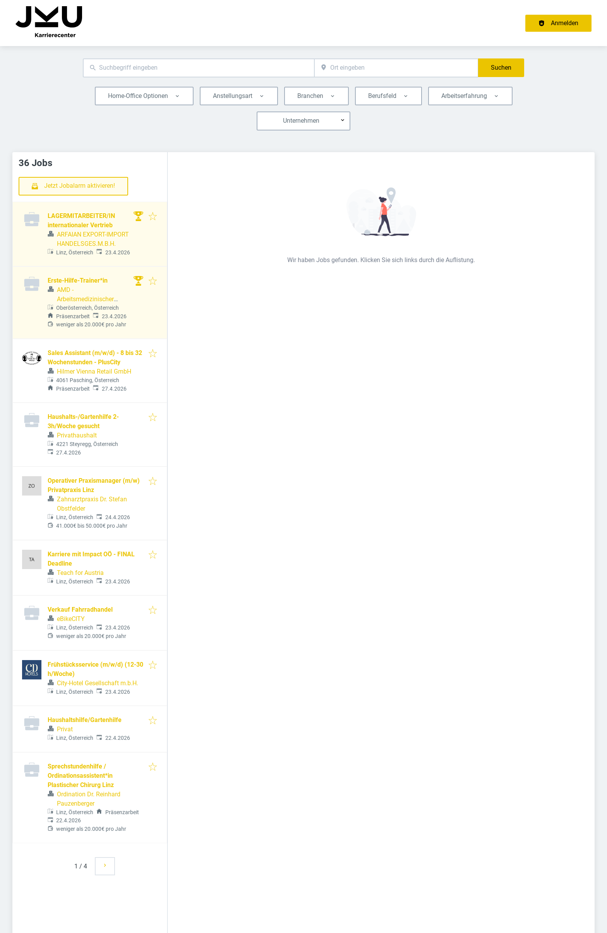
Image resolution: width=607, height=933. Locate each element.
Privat (65, 729)
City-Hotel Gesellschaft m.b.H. (97, 683)
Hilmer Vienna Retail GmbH (94, 371)
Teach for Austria (80, 572)
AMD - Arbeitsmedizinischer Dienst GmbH (85, 299)
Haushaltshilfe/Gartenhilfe (85, 720)
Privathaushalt (77, 435)
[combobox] (198, 67)
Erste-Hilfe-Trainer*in (78, 280)
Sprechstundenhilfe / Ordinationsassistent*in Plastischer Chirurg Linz (81, 776)
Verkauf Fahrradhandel (80, 609)
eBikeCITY (71, 619)
